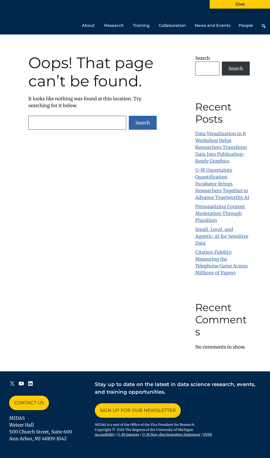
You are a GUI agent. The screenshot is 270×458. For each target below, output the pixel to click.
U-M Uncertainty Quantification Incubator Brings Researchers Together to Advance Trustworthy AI (222, 183)
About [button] (88, 28)
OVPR (207, 434)
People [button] (246, 28)
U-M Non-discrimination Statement (171, 434)
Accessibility (105, 434)
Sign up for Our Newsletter (138, 410)
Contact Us (29, 403)
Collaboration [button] (172, 28)
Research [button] (114, 28)
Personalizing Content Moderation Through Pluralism (220, 213)
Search (142, 123)
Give (240, 4)
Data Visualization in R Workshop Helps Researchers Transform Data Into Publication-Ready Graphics (221, 147)
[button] (263, 26)
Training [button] (141, 28)
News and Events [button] (212, 28)
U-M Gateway (128, 434)
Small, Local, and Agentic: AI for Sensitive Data (221, 236)
